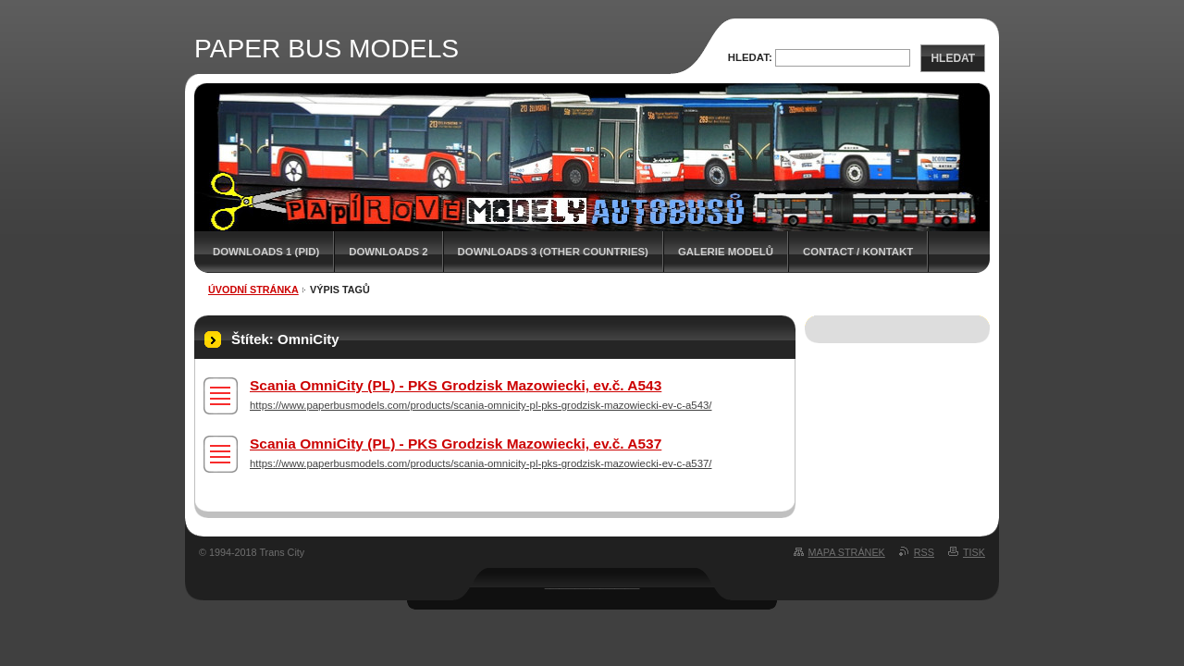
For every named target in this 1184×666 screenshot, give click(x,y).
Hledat (953, 58)
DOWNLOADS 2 (388, 251)
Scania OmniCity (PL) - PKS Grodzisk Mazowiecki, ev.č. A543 (455, 385)
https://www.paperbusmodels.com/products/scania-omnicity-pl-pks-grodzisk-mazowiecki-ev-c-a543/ (480, 405)
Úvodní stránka (253, 289)
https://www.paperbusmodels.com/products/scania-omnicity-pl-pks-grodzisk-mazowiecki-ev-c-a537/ (480, 463)
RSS (924, 552)
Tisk (974, 552)
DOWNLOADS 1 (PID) (266, 251)
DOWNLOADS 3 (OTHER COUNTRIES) (553, 251)
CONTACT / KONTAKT (858, 251)
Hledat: (750, 57)
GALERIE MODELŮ (725, 251)
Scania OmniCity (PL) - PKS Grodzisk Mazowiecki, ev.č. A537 (455, 443)
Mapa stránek (846, 552)
